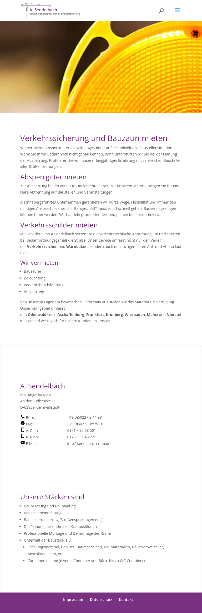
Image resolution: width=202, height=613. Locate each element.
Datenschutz (101, 599)
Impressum (73, 599)
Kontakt (126, 599)
